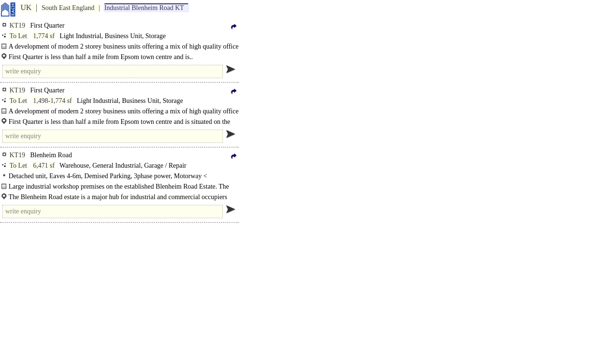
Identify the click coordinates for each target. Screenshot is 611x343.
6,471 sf (43, 165)
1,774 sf (43, 36)
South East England (68, 7)
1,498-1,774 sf (52, 100)
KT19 (17, 25)
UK (26, 7)
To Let (18, 36)
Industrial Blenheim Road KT (144, 7)
